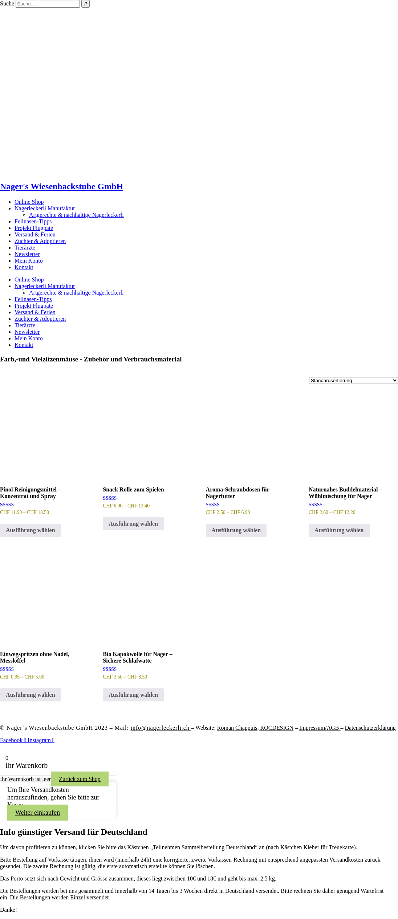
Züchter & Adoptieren (40, 241)
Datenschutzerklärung (370, 728)
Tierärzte (25, 247)
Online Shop (29, 202)
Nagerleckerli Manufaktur (45, 208)
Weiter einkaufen (37, 812)
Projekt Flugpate (34, 228)
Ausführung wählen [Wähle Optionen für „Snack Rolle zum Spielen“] (133, 524)
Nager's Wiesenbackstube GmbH (61, 186)
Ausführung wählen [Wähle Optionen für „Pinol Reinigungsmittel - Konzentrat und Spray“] (30, 530)
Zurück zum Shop (80, 779)
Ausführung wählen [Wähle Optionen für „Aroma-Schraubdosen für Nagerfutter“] (236, 530)
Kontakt (24, 267)
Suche (7, 3)
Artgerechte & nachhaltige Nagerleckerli (76, 215)
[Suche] (85, 4)
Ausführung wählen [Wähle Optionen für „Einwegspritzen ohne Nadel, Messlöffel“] (30, 695)
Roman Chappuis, (255, 728)
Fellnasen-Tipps (33, 221)
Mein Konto (29, 261)
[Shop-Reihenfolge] (353, 380)
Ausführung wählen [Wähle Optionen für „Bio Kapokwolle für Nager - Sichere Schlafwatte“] (133, 695)
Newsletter (27, 254)
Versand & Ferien (35, 234)
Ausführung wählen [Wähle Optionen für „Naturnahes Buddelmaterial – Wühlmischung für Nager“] (339, 530)
